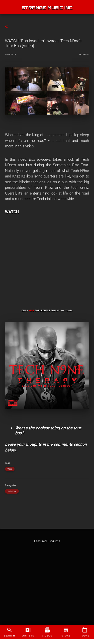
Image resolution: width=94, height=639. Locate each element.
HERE (31, 310)
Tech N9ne (12, 491)
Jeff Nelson (84, 54)
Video (10, 469)
